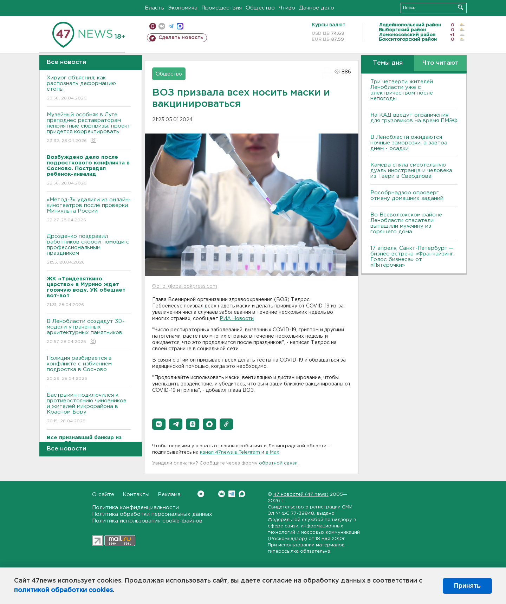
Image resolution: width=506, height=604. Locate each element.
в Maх (272, 452)
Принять (467, 585)
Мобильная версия (152, 26)
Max (242, 494)
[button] (159, 424)
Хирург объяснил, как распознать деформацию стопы (89, 88)
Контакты (136, 494)
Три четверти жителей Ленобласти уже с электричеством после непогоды (401, 90)
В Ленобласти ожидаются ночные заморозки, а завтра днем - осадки (408, 143)
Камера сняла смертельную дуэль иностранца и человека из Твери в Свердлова (411, 170)
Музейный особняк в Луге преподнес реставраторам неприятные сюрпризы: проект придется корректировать (89, 128)
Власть (154, 8)
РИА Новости (237, 319)
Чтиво (287, 8)
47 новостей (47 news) (301, 494)
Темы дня (388, 63)
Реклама (169, 494)
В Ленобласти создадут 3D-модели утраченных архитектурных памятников (89, 332)
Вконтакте (200, 494)
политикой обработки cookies (63, 590)
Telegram (231, 494)
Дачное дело (316, 8)
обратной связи (278, 463)
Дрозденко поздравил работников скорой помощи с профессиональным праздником (89, 249)
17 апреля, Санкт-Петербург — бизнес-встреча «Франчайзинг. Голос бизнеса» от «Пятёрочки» (412, 256)
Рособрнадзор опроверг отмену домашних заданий (406, 195)
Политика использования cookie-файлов (147, 521)
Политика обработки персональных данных (152, 514)
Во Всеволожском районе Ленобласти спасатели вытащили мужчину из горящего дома (406, 223)
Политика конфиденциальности (135, 507)
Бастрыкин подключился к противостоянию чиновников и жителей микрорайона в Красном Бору (89, 408)
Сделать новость (180, 37)
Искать (460, 7)
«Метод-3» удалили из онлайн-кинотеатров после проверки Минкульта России (89, 210)
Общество (260, 8)
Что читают (440, 63)
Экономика (182, 8)
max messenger (180, 26)
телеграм (171, 26)
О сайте (103, 494)
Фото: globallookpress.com (184, 286)
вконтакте (161, 26)
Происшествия (221, 8)
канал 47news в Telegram (230, 452)
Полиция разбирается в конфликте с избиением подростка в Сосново (89, 369)
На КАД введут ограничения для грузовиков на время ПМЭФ (414, 118)
